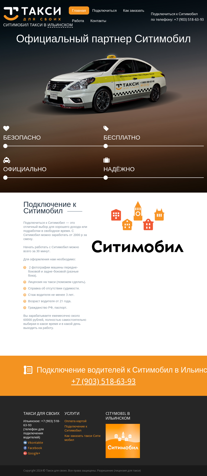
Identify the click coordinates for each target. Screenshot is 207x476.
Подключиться (104, 10)
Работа (78, 21)
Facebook (35, 448)
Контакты (98, 21)
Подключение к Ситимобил (75, 428)
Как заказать (133, 10)
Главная (79, 10)
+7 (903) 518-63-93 (189, 19)
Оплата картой (75, 421)
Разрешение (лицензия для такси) (119, 470)
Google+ (34, 453)
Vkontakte (35, 443)
